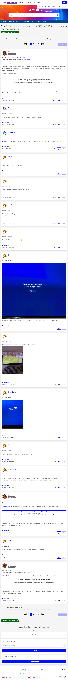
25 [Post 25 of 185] (4, 461)
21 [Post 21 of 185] (4, 247)
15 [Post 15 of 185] (4, 100)
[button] (65, 52)
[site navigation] (1, 2)
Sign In (64, 2)
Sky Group (22, 673)
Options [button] (62, 26)
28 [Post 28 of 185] (4, 557)
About (39, 2)
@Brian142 (4, 575)
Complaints (22, 672)
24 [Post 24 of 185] (4, 437)
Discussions (22, 2)
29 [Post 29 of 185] (4, 600)
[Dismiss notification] (66, 6)
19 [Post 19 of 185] (4, 197)
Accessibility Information (43, 670)
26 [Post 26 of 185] (4, 487)
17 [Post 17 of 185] (4, 148)
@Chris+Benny (6, 506)
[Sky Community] (10, 2)
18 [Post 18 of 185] (4, 172)
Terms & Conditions (44, 669)
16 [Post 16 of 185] (4, 124)
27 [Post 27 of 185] (4, 532)
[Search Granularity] (13, 15)
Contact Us (46, 672)
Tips (34, 2)
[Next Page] (42, 44)
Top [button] (65, 669)
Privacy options (23, 669)
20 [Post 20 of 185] (4, 223)
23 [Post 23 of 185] (4, 384)
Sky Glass (34, 9)
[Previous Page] (25, 44)
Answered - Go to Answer (10, 32)
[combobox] (36, 15)
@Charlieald (5, 141)
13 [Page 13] (38, 44)
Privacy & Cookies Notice (25, 670)
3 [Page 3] (33, 44)
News (29, 2)
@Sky (14, 478)
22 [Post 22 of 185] (4, 328)
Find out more (26, 59)
